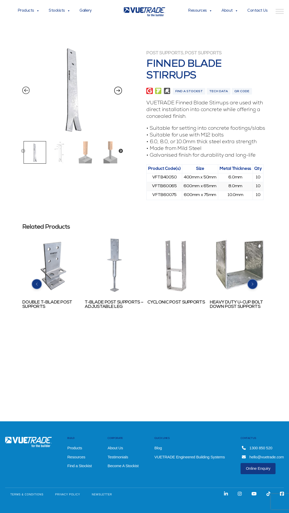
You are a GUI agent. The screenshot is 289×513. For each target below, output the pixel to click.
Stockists (59, 11)
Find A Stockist (189, 91)
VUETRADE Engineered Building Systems (189, 457)
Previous (23, 151)
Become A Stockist (123, 466)
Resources (200, 11)
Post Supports (164, 53)
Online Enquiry (258, 468)
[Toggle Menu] (280, 11)
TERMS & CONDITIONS (27, 494)
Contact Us (257, 11)
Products (29, 11)
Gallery (86, 11)
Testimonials (117, 457)
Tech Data (218, 91)
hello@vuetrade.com (263, 457)
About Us (115, 448)
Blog (158, 448)
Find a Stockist (79, 466)
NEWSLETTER (102, 494)
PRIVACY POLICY (67, 494)
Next (120, 151)
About (229, 11)
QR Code (241, 91)
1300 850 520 (257, 448)
